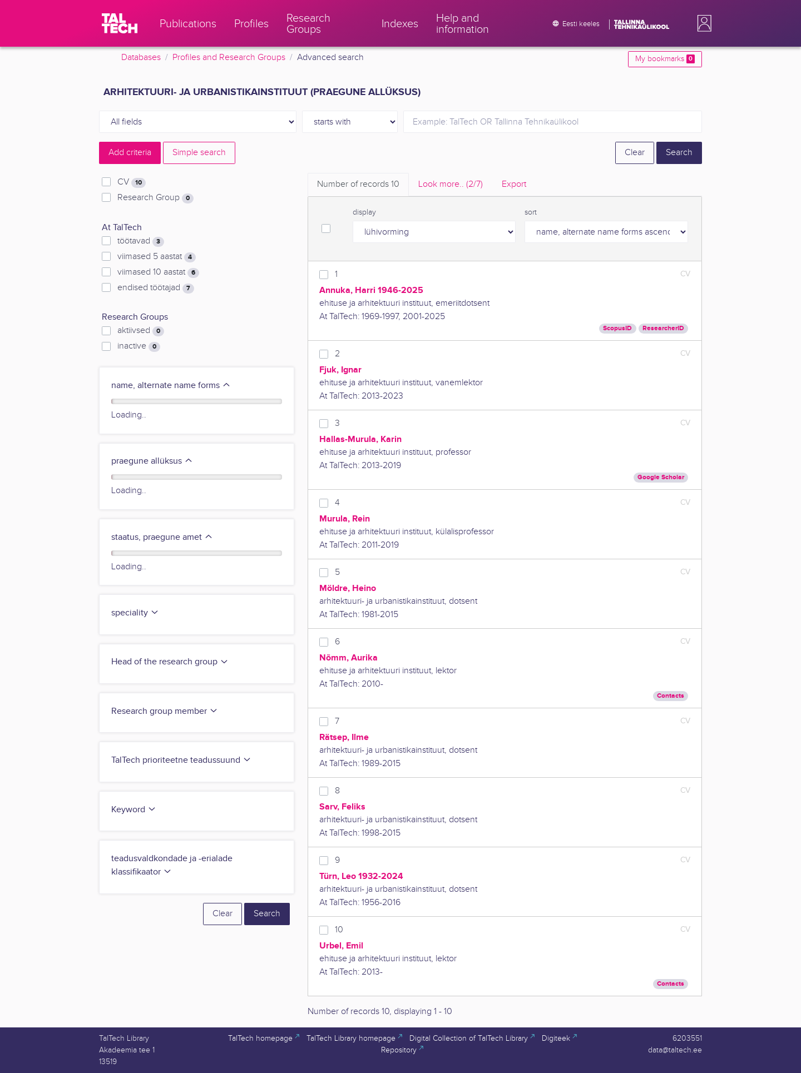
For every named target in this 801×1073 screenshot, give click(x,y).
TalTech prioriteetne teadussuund (181, 760)
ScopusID (617, 328)
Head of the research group (170, 662)
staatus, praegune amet (162, 537)
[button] (702, 23)
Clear (635, 152)
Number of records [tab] (358, 184)
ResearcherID (663, 328)
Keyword (133, 809)
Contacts (670, 696)
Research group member (164, 711)
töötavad (140, 241)
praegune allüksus (152, 461)
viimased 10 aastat (158, 272)
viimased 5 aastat (156, 256)
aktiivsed (140, 330)
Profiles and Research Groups (228, 57)
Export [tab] (514, 184)
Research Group (155, 197)
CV (131, 182)
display (364, 212)
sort (531, 212)
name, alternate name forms (171, 385)
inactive (138, 346)
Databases (141, 57)
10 (339, 930)
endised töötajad (155, 288)
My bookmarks (665, 58)
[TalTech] (119, 23)
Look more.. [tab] (450, 184)
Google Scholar (660, 477)
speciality (135, 613)
